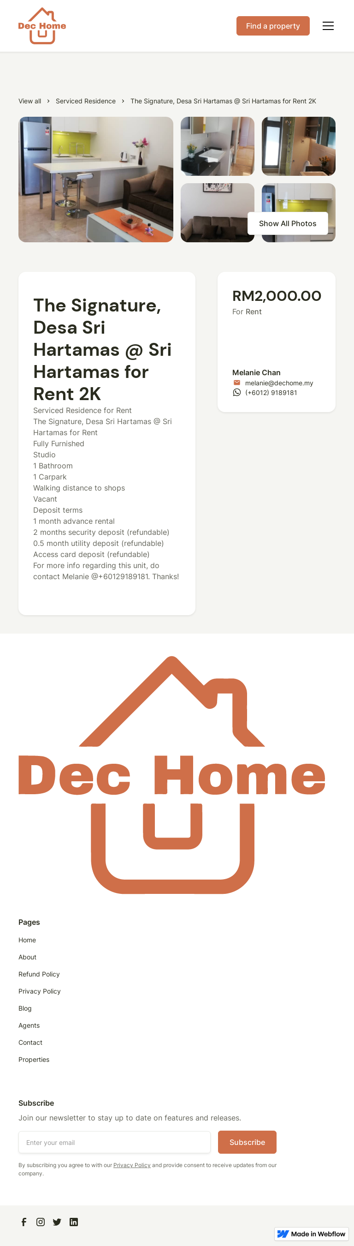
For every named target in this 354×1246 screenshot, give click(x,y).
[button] (326, 26)
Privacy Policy (39, 991)
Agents (29, 1025)
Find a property (273, 25)
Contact (30, 1042)
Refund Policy (39, 974)
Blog (25, 1008)
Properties (33, 1059)
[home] (42, 25)
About (27, 957)
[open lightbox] (95, 179)
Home (27, 940)
